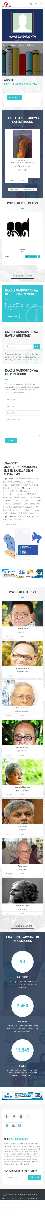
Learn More (12, 317)
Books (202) (8, 913)
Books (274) (8, 755)
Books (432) (8, 636)
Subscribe (34, 1177)
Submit (11, 440)
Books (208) (8, 834)
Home (5, 45)
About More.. (14, 98)
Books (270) (8, 715)
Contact (6, 50)
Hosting (32, 1203)
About (13, 45)
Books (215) (8, 794)
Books (21, 45)
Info (22, 636)
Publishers (31, 45)
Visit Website (11, 525)
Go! (36, 347)
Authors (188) (31, 256)
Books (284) (8, 676)
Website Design (14, 1203)
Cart (23, 181)
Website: (6, 74)
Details (11, 181)
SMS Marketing (27, 488)
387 (7, 257)
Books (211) (8, 874)
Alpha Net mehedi (19, 1195)
